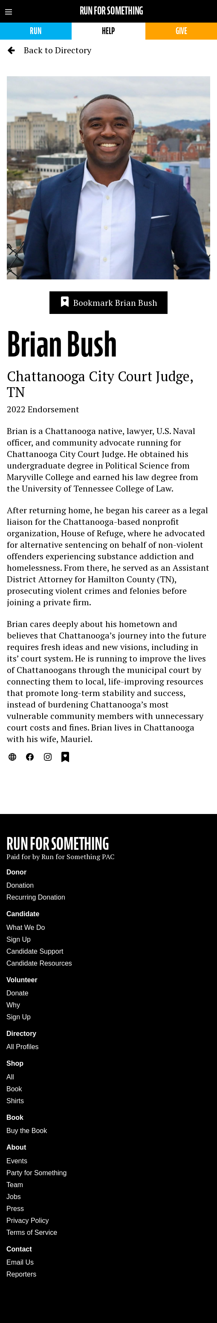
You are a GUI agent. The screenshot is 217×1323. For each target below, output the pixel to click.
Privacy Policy (27, 1220)
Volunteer (22, 980)
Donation (20, 885)
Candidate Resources (39, 963)
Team (14, 1184)
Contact (19, 1249)
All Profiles (22, 1046)
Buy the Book (26, 1130)
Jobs (13, 1196)
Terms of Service (31, 1232)
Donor (16, 872)
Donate (17, 993)
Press (15, 1208)
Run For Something (57, 843)
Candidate (22, 913)
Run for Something (112, 11)
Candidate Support (34, 951)
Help (108, 31)
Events (16, 1161)
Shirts (15, 1100)
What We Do (25, 927)
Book (14, 1089)
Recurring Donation (35, 897)
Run (35, 31)
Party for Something (36, 1172)
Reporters (21, 1274)
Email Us (20, 1262)
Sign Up (18, 939)
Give (181, 31)
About (16, 1147)
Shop (14, 1063)
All (10, 1077)
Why (13, 1005)
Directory (21, 1033)
